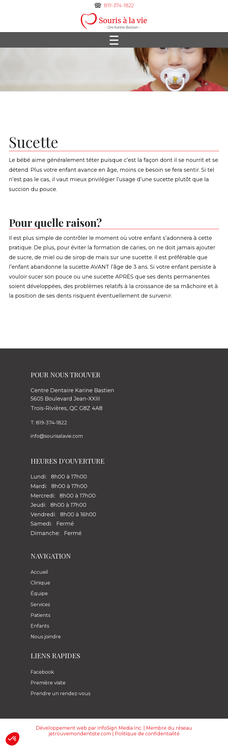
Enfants (40, 626)
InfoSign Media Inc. (119, 728)
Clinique (40, 583)
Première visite (48, 683)
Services (40, 604)
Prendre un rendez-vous (60, 693)
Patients (40, 615)
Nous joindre (46, 636)
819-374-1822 (119, 5)
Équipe (39, 593)
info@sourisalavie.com (57, 436)
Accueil (39, 572)
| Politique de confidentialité (146, 734)
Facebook (42, 672)
